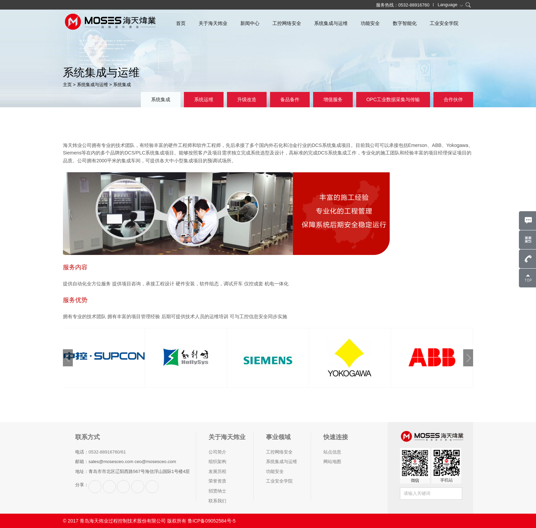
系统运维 (203, 99)
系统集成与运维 (331, 23)
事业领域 (278, 437)
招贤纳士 (217, 490)
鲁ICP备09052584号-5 (212, 521)
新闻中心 (249, 23)
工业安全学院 (444, 23)
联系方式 (87, 437)
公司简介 (217, 452)
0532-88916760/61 (107, 452)
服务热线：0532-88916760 (402, 5)
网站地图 (332, 461)
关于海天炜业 (213, 23)
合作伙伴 (453, 99)
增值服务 (333, 99)
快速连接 (335, 437)
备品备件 (289, 99)
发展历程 (217, 471)
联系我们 (217, 500)
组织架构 (217, 461)
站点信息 (332, 452)
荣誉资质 (217, 481)
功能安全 (370, 23)
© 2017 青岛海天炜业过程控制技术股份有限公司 (114, 521)
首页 (181, 23)
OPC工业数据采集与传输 (393, 99)
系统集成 (122, 84)
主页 (67, 84)
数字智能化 (405, 23)
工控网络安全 (286, 23)
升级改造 (246, 99)
